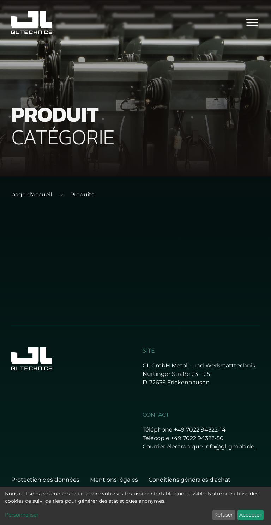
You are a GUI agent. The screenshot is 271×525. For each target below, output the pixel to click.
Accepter (250, 515)
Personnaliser (21, 515)
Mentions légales (114, 479)
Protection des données (45, 479)
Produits (82, 194)
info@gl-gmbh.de (229, 446)
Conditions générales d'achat (189, 479)
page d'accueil (31, 194)
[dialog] (135, 506)
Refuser (223, 515)
